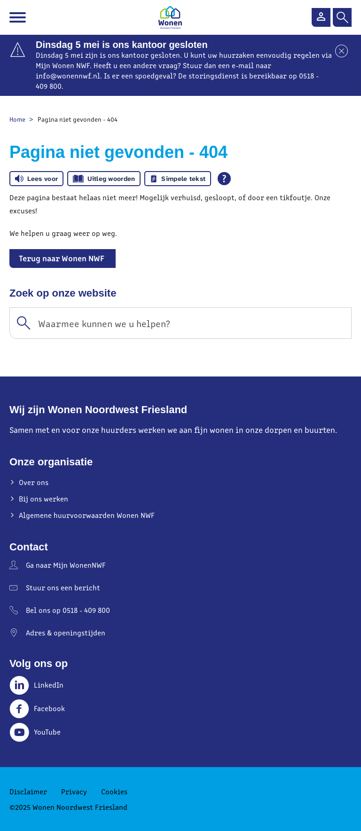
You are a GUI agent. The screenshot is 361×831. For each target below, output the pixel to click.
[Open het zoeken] (342, 17)
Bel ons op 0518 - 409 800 (68, 610)
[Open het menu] (18, 17)
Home (17, 119)
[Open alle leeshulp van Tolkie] (224, 178)
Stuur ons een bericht (63, 587)
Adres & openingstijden (65, 632)
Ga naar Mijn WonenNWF (66, 565)
